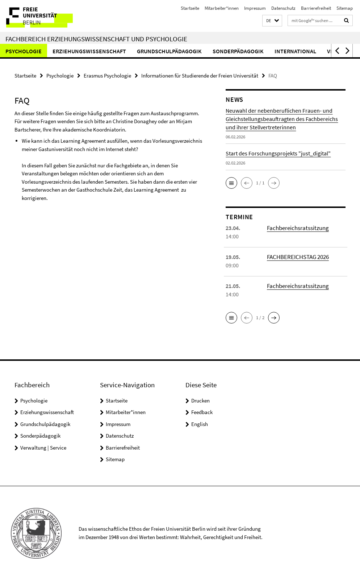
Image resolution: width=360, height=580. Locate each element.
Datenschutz (283, 8)
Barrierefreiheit (316, 8)
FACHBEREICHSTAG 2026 (296, 256)
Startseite (190, 8)
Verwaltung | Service (43, 447)
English (199, 423)
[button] (272, 21)
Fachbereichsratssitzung (296, 227)
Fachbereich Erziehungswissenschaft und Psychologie (96, 38)
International (295, 51)
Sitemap (344, 8)
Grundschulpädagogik (169, 51)
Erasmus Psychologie (107, 75)
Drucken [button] (200, 400)
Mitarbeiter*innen (222, 8)
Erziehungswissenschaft (89, 51)
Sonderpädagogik (238, 51)
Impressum (255, 8)
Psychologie (23, 51)
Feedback (202, 411)
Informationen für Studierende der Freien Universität (199, 75)
